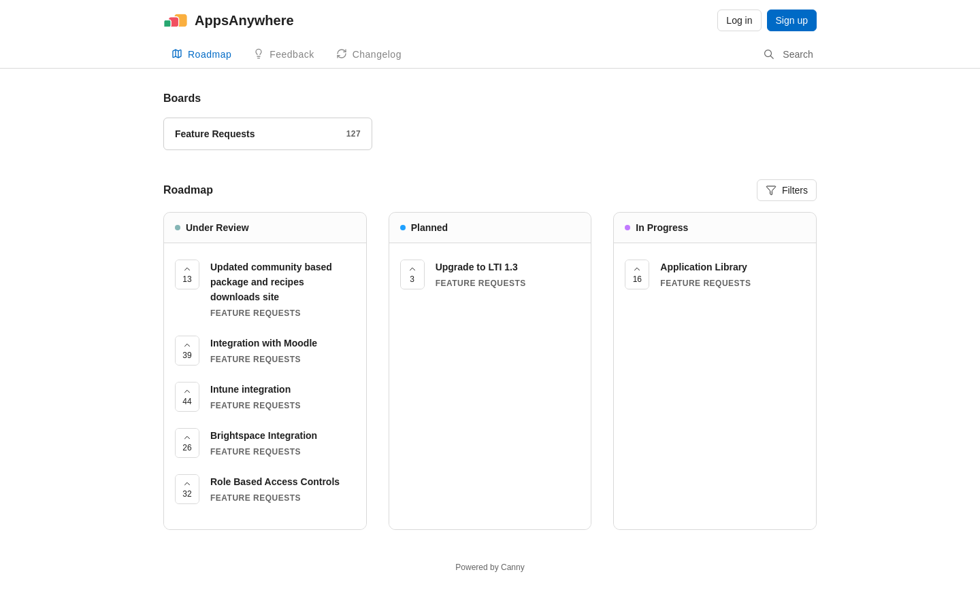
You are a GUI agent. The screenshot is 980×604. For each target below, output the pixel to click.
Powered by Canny (489, 567)
